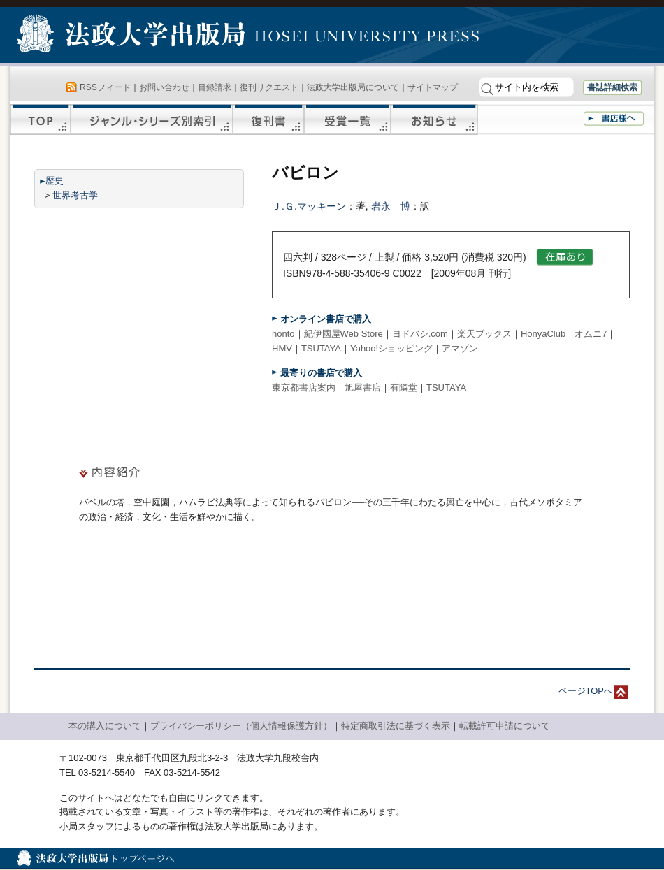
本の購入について (104, 725)
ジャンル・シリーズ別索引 (152, 119)
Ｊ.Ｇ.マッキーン (309, 206)
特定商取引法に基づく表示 (395, 725)
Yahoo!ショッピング (391, 348)
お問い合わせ (164, 87)
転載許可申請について (504, 725)
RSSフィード (105, 87)
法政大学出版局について (353, 87)
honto (283, 333)
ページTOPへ (586, 691)
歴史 (54, 180)
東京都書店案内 (303, 387)
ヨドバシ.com (420, 333)
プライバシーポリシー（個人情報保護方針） (241, 725)
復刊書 (268, 119)
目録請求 (214, 87)
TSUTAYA (321, 348)
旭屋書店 (363, 387)
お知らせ (434, 119)
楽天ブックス (484, 333)
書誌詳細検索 (612, 87)
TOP (40, 119)
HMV (282, 348)
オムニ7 (591, 333)
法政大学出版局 (132, 36)
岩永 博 (390, 206)
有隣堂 (403, 387)
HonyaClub (543, 333)
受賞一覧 (347, 119)
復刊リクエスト (269, 87)
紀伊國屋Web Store (343, 333)
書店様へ (614, 118)
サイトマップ (432, 87)
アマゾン (460, 348)
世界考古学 (75, 195)
